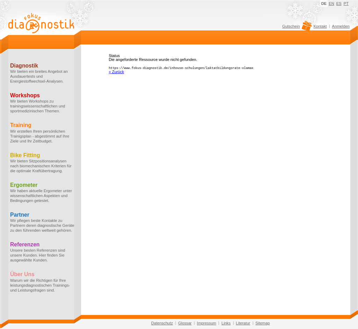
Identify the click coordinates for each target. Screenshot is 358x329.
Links (225, 323)
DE (324, 3)
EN (331, 3)
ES (339, 3)
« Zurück (116, 71)
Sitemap (263, 323)
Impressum (206, 323)
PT (346, 3)
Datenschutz (162, 323)
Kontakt (320, 26)
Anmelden (341, 26)
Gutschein (296, 27)
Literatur (243, 323)
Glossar (185, 323)
